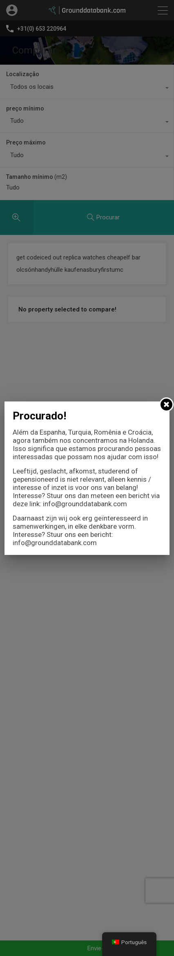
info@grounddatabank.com (85, 504)
